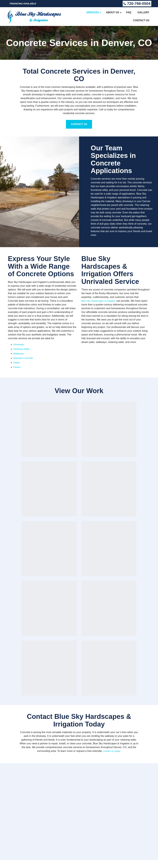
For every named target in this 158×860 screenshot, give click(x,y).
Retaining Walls (22, 349)
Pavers (17, 367)
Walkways (19, 353)
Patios (16, 362)
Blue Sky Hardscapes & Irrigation (99, 300)
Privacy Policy (12, 853)
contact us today (112, 571)
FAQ (112, 769)
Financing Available (24, 3)
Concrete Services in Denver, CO (79, 43)
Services (116, 762)
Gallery (115, 772)
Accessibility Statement (40, 853)
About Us (116, 765)
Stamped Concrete (23, 358)
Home (113, 758)
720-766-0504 (136, 3)
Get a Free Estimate (25, 770)
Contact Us (79, 124)
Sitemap (24, 853)
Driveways (19, 344)
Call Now (79, 732)
